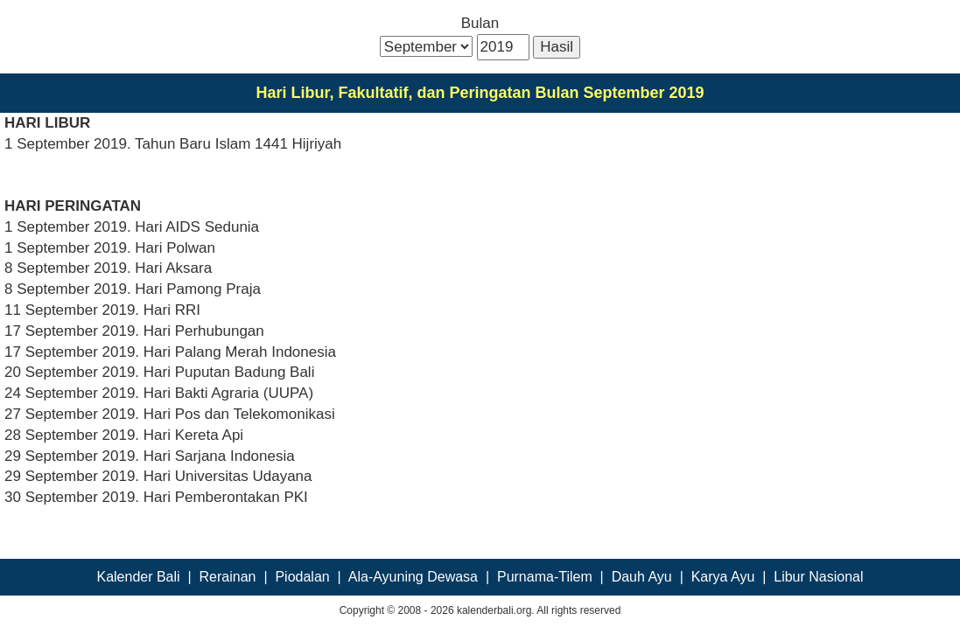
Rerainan (228, 576)
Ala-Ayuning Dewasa (413, 576)
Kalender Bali (137, 576)
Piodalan (302, 576)
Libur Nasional (818, 576)
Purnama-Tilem (544, 576)
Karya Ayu (723, 576)
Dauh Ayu (642, 576)
